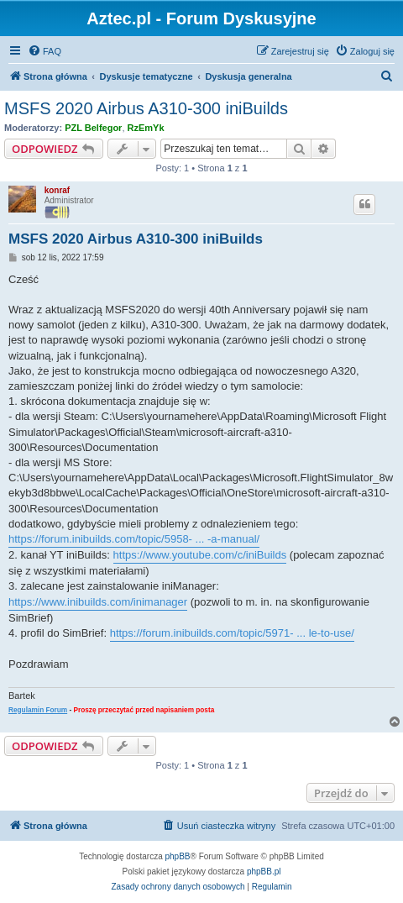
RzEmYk (146, 128)
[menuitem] (44, 51)
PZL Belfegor (93, 128)
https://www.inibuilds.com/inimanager (97, 602)
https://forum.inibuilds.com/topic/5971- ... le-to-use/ (232, 633)
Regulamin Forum (37, 710)
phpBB (178, 856)
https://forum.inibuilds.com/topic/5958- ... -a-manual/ (133, 539)
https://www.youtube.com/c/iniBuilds (200, 555)
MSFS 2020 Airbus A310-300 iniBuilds (146, 108)
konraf (57, 190)
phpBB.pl (264, 871)
